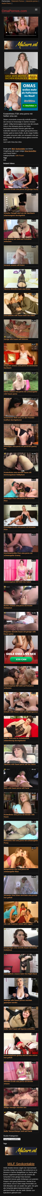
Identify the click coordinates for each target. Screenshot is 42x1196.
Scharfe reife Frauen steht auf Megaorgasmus (21, 712)
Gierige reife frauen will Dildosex (16, 339)
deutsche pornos (32, 1)
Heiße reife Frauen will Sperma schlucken (19, 1029)
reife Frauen (19, 155)
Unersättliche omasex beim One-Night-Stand (20, 974)
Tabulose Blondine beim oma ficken (17, 289)
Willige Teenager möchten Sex (15, 1107)
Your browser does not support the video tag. (21, 27)
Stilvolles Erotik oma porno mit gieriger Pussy (21, 189)
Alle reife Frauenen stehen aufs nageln (18, 924)
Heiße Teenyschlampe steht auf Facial (18, 1131)
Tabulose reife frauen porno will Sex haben (20, 764)
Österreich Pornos (17, 1)
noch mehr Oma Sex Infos (12, 142)
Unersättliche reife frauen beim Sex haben (19, 315)
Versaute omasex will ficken (14, 265)
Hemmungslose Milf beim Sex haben (17, 582)
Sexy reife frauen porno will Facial (16, 788)
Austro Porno (6, 3)
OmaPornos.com (14, 11)
